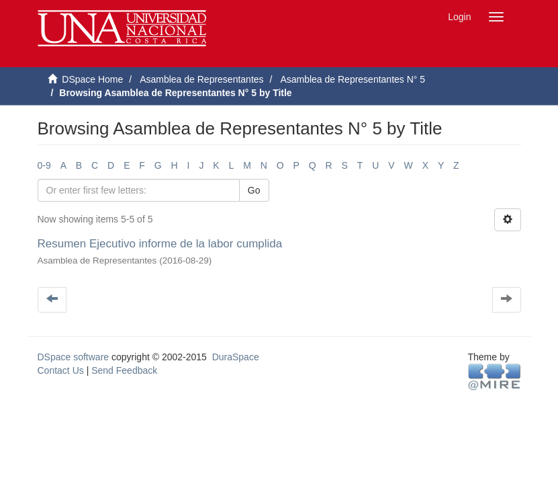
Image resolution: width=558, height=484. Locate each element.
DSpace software (73, 357)
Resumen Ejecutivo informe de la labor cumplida (160, 243)
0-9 (44, 165)
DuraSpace (235, 357)
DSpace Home (92, 79)
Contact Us (61, 370)
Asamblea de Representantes (201, 79)
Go (254, 190)
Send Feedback (124, 370)
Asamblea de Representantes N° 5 (352, 79)
